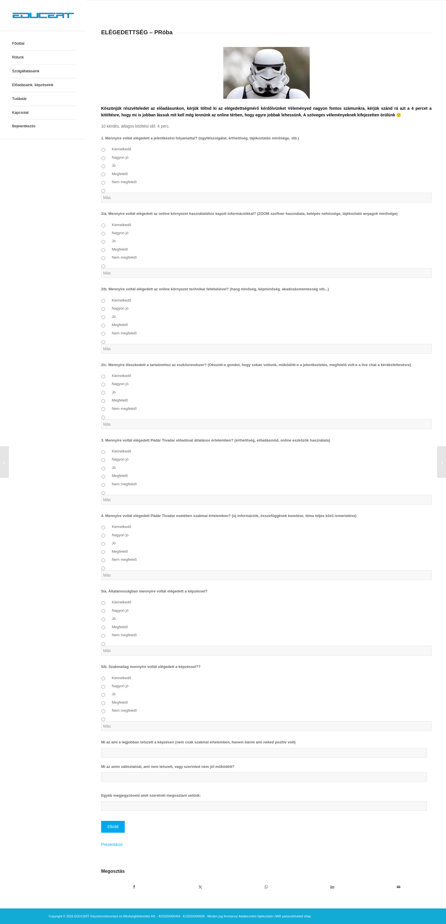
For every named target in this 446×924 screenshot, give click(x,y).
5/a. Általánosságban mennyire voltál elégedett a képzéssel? (154, 591)
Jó (114, 165)
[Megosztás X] (200, 887)
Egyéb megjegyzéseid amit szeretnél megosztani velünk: (151, 795)
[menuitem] (43, 44)
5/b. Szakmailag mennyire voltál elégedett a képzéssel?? (151, 666)
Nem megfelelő (124, 182)
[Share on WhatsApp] (266, 887)
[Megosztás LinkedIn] (332, 887)
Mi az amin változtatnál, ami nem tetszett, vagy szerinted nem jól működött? (168, 766)
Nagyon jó (120, 157)
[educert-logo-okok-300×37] (43, 15)
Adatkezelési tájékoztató (256, 916)
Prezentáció (111, 844)
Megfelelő (120, 174)
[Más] (266, 197)
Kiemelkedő (121, 149)
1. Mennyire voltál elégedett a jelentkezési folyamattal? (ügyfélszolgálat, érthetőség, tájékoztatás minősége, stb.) (200, 138)
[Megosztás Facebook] (134, 887)
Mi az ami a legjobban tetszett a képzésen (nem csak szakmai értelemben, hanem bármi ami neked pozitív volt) (198, 742)
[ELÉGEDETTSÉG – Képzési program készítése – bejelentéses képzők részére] (4, 462)
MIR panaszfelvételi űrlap (293, 916)
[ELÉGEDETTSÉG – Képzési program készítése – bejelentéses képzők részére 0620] (441, 462)
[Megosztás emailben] (399, 887)
